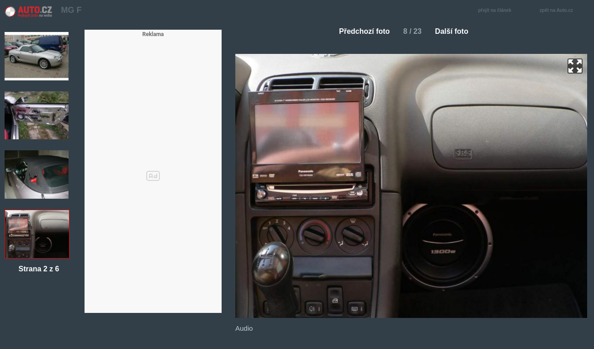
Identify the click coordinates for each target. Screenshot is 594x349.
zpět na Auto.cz (561, 10)
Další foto (455, 31)
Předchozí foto (361, 31)
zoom (575, 66)
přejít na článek (497, 10)
